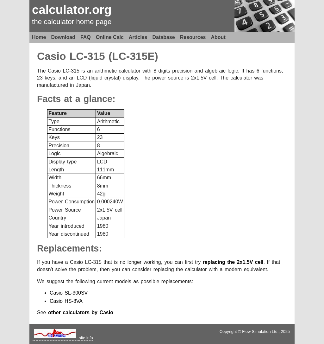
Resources (193, 37)
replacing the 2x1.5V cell (233, 262)
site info (86, 337)
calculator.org (72, 9)
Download (63, 37)
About (218, 37)
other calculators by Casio (80, 312)
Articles (138, 37)
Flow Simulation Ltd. (260, 331)
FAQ (85, 37)
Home (39, 37)
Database (164, 37)
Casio (51, 56)
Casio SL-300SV (69, 293)
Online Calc (110, 37)
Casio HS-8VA (66, 301)
